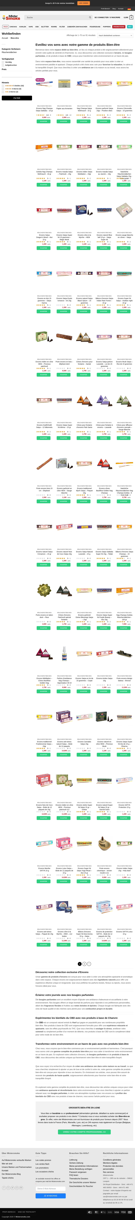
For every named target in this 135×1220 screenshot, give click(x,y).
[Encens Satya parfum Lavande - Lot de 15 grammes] (104, 337)
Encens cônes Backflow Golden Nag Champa (104, 490)
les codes (84, 3)
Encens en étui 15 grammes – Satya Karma (44, 300)
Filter (62, 27)
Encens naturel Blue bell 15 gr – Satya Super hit (104, 237)
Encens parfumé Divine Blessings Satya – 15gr (84, 617)
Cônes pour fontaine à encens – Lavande (104, 426)
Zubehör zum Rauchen (77, 27)
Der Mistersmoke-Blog (11, 1174)
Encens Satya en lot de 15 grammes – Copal (84, 679)
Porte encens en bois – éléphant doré (64, 363)
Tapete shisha (8, 1178)
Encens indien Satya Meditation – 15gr (84, 173)
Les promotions (42, 1168)
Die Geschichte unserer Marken (82, 1182)
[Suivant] (89, 964)
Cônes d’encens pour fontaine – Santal (84, 363)
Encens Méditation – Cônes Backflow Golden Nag (44, 680)
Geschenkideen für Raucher (81, 1186)
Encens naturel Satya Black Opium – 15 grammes (84, 300)
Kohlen (22, 27)
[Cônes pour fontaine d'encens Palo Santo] (84, 400)
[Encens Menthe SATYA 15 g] (44, 843)
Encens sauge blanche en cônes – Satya (124, 236)
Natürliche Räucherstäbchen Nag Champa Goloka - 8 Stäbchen (124, 491)
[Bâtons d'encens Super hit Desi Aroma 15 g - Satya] (84, 907)
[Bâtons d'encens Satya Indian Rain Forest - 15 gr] (104, 273)
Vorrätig (7, 62)
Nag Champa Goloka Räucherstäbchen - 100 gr (124, 617)
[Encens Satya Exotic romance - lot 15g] (64, 273)
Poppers (107, 27)
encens (118, 53)
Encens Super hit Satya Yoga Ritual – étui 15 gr (84, 870)
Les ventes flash (42, 1164)
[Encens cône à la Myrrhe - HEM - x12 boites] (64, 907)
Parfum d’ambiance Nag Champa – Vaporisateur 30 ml (64, 680)
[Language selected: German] (130, 8)
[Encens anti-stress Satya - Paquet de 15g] (44, 907)
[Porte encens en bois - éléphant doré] (64, 337)
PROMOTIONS (118, 27)
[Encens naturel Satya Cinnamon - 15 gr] (44, 527)
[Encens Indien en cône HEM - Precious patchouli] (44, 337)
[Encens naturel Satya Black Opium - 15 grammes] (84, 273)
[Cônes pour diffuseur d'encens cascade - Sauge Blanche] (124, 400)
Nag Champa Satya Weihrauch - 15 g (84, 109)
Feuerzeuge (95, 27)
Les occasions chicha (45, 1172)
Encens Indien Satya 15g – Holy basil (124, 869)
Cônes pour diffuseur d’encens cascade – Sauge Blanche (124, 427)
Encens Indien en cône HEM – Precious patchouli (44, 364)
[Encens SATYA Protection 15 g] (124, 780)
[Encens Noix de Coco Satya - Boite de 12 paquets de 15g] (44, 780)
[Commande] (115, 35)
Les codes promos (43, 1160)
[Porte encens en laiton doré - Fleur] (44, 590)
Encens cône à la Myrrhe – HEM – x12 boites (64, 934)
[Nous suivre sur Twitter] (13, 1188)
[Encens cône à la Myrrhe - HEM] (84, 210)
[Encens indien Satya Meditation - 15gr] (84, 147)
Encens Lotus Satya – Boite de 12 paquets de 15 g (64, 870)
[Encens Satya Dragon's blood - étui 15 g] (44, 210)
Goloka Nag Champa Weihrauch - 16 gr (44, 173)
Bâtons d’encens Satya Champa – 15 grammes (124, 554)
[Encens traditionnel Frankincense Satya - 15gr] (44, 717)
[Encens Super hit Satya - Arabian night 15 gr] (124, 273)
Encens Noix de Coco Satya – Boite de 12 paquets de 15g (44, 807)
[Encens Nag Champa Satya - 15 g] (84, 83)
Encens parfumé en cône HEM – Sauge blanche (64, 490)
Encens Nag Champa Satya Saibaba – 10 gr (44, 109)
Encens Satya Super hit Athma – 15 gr (64, 426)
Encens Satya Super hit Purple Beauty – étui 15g (104, 617)
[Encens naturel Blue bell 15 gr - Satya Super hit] (104, 210)
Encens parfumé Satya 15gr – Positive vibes (104, 109)
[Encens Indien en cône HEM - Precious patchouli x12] (64, 780)
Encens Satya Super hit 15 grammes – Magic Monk (64, 237)
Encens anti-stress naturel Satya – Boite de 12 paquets (64, 744)
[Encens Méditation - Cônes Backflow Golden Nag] (44, 653)
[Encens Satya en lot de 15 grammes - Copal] (84, 653)
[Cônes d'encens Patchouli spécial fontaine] (64, 590)
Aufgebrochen (9, 65)
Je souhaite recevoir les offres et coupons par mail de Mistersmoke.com (50, 1180)
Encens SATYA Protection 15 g (124, 806)
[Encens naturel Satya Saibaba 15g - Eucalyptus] (124, 147)
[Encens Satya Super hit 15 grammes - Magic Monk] (64, 210)
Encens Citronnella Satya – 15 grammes (124, 109)
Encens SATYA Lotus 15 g (124, 933)
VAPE (31, 27)
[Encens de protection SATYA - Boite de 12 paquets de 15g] (104, 907)
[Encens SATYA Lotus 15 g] (124, 907)
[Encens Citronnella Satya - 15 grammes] (124, 83)
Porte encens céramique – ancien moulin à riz (104, 870)
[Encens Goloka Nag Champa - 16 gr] (44, 147)
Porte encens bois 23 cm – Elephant (44, 489)
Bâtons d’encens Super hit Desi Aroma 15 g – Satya (84, 934)
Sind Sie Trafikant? (27, 1212)
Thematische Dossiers (78, 1179)
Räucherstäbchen (9, 52)
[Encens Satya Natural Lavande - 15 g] (84, 527)
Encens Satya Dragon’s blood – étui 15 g (44, 237)
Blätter (45, 27)
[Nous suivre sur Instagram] (8, 1188)
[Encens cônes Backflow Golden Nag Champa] (104, 463)
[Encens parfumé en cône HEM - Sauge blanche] (64, 463)
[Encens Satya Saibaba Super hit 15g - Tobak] (104, 527)
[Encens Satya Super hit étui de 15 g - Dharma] (124, 717)
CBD (37, 27)
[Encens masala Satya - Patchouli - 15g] (64, 147)
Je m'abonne (50, 1196)
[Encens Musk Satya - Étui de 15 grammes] (124, 337)
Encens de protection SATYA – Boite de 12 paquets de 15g (104, 934)
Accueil (5, 38)
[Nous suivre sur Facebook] (4, 1188)
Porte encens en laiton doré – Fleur (44, 616)
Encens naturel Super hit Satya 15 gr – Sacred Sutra (104, 807)
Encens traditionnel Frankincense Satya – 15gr (44, 744)
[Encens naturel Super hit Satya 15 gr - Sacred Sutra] (104, 780)
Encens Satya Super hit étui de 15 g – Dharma (124, 744)
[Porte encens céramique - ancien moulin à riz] (104, 843)
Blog (114, 9)
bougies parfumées (59, 1093)
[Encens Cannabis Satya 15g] (84, 717)
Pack (6, 27)
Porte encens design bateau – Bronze (124, 679)
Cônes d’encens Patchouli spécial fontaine (64, 617)
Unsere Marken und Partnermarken (17, 1167)
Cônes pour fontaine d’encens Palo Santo (84, 426)
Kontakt (120, 9)
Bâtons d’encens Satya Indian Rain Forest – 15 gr (104, 300)
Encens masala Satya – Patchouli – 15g (64, 173)
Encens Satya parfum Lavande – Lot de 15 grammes (104, 364)
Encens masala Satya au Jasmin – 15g (104, 173)
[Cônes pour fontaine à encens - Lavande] (104, 400)
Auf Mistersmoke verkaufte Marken (16, 1160)
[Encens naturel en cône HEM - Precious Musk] (104, 717)
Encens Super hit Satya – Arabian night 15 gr (124, 300)
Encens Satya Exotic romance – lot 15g (64, 299)
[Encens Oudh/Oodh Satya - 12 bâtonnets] (44, 400)
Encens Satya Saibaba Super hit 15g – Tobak (104, 553)
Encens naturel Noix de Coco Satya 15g (64, 553)
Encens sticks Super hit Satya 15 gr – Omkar (84, 807)
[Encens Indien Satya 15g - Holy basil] (124, 843)
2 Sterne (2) (10, 92)
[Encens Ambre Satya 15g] (104, 653)
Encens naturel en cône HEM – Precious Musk (104, 744)
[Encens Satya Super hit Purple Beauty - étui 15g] (104, 590)
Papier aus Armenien (64, 108)
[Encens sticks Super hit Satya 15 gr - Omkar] (84, 780)
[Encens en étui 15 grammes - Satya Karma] (44, 273)
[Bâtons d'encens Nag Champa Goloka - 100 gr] (124, 590)
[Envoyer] (90, 18)
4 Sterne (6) (11, 89)
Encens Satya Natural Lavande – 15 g (84, 553)
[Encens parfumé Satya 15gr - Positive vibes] (104, 83)
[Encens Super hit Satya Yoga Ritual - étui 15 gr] (84, 843)
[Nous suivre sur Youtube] (21, 1188)
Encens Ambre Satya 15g (104, 679)
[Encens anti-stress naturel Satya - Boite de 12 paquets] (64, 717)
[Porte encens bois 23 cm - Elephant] (44, 463)
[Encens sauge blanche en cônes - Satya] (124, 210)
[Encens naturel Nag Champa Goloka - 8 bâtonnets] (124, 463)
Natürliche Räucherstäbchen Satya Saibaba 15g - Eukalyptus (124, 175)
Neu (130, 27)
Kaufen (43, 121)
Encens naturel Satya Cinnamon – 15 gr (44, 553)
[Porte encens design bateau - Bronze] (124, 653)
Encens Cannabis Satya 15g (84, 743)
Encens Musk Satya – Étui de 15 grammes (124, 363)
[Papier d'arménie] (64, 83)
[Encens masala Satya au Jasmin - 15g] (104, 147)
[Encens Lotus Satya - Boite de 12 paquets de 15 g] (64, 843)
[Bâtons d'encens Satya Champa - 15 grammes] (124, 527)
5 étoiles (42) (13, 86)
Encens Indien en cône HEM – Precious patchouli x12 (64, 807)
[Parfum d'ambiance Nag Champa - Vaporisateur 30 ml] (64, 653)
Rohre (54, 27)
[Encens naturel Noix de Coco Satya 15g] (64, 527)
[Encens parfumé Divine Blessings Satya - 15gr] (84, 590)
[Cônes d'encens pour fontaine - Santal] (84, 337)
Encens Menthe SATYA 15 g (44, 869)
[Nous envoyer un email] (17, 1188)
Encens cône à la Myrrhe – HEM (84, 236)
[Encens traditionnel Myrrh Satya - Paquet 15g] (84, 463)
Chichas (13, 27)
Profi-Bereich (105, 9)
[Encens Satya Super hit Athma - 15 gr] (64, 400)
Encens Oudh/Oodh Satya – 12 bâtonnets (44, 426)
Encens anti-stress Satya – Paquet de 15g (44, 933)
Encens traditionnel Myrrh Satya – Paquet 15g (84, 490)
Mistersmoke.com (23, 1217)
